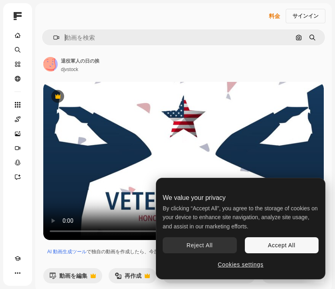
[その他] (17, 273)
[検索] (17, 49)
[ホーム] (17, 35)
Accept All (281, 245)
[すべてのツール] (17, 104)
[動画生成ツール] (17, 148)
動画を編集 (72, 278)
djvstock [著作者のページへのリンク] (69, 69)
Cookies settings (241, 264)
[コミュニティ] (17, 78)
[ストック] (17, 64)
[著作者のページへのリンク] (50, 64)
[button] (53, 38)
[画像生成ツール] (17, 133)
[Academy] (17, 258)
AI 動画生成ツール (67, 251)
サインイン (306, 16)
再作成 (132, 278)
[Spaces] (17, 119)
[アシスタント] (17, 177)
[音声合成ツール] (17, 162)
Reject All (200, 245)
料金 (274, 16)
